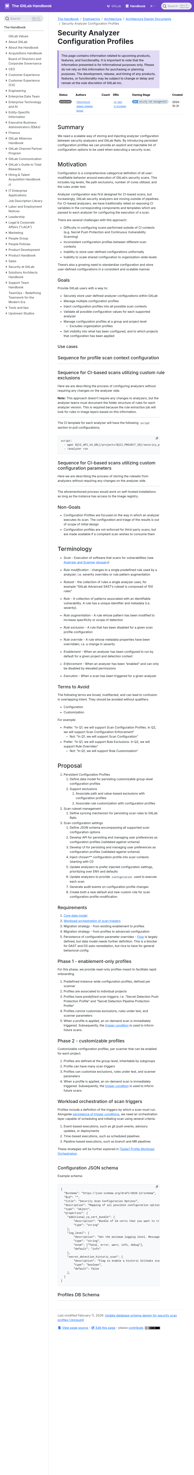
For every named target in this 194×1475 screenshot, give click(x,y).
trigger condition (117, 1025)
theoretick (83, 102)
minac (80, 111)
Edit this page (103, 1328)
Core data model (75, 915)
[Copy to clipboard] (157, 438)
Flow (140, 937)
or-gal (118, 102)
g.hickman (120, 106)
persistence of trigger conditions (96, 1114)
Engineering (91, 19)
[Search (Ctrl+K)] (176, 6)
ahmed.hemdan (85, 106)
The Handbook (68, 19)
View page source (73, 1328)
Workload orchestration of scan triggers (92, 921)
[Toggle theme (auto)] (152, 6)
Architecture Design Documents (148, 19)
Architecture (113, 19)
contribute (136, 1328)
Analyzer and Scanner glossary (86, 562)
